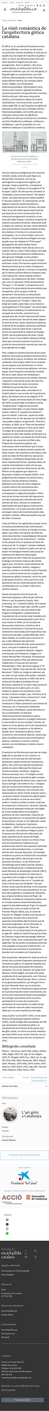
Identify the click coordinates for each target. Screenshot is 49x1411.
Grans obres (7, 1314)
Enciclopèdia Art (9, 1311)
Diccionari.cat (30, 6)
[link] (24, 1086)
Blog (11, 2)
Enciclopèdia (7, 1274)
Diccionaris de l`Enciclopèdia (15, 1270)
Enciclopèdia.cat (9, 1329)
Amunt (26, 1077)
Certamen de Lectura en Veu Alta (11, 1294)
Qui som (5, 2)
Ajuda (27, 2)
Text (3, 1289)
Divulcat (21, 6)
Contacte (19, 2)
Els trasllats (8, 1077)
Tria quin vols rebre (22, 1400)
